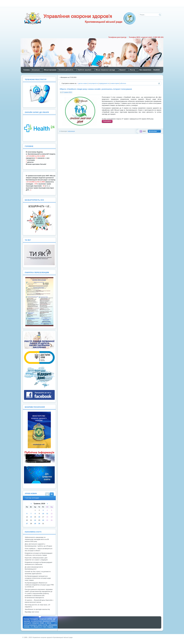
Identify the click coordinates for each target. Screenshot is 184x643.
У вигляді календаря (52, 494)
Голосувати (107, 121)
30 (39, 523)
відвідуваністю (104, 83)
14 (31, 517)
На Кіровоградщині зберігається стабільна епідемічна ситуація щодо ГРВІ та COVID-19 (39, 585)
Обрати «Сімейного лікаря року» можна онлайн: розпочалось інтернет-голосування (96, 89)
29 (35, 523)
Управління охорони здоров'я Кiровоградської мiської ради (79, 18)
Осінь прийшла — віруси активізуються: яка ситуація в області (39, 549)
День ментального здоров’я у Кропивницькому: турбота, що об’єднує (38, 545)
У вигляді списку (47, 494)
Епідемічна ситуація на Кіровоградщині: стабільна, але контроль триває (39, 554)
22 (35, 520)
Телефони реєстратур (117, 37)
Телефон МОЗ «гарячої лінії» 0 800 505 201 (146, 37)
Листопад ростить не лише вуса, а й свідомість (37, 606)
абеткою (123, 83)
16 (39, 517)
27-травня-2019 (67, 92)
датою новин (82, 83)
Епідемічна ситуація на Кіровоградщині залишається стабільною (38, 563)
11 (47, 513)
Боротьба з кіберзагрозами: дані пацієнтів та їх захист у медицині (36, 559)
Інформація (71, 131)
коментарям (115, 83)
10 (43, 513)
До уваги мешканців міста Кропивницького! (34, 568)
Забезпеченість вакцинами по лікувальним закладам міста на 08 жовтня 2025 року (37, 539)
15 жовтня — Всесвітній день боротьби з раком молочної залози (39, 601)
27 (27, 523)
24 (43, 520)
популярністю (93, 83)
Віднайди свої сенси (32, 612)
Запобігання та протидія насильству (37, 609)
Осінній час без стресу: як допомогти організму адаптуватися (38, 572)
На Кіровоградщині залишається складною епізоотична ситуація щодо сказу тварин (38, 578)
